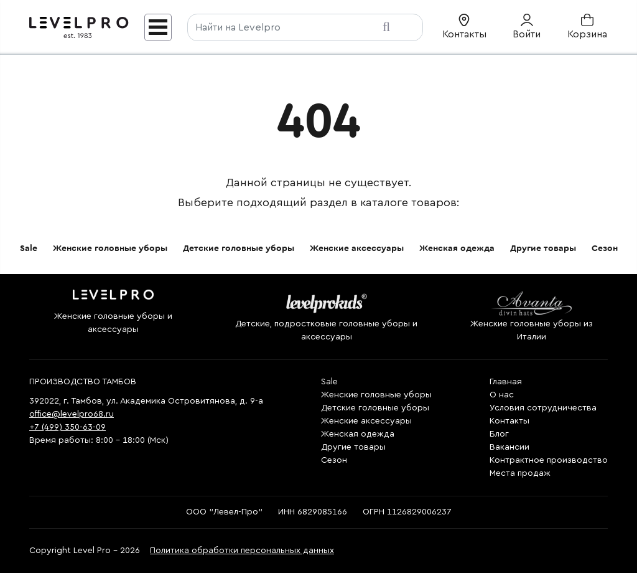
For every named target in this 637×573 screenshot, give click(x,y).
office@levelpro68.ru (71, 414)
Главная (506, 381)
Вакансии (509, 447)
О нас (502, 395)
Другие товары (543, 248)
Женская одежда (457, 248)
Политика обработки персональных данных (242, 550)
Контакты (509, 421)
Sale (28, 248)
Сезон (605, 248)
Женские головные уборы (110, 248)
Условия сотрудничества (543, 408)
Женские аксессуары (357, 248)
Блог (499, 434)
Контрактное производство (549, 460)
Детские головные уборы (238, 248)
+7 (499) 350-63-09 (67, 427)
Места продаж (520, 473)
